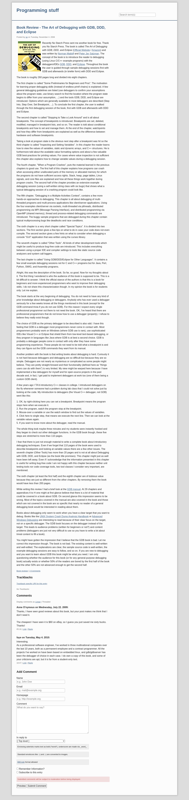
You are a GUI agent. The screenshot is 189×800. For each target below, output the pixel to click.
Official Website (82, 50)
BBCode (21, 762)
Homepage (22, 695)
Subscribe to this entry (30, 772)
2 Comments (35, 571)
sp (27, 37)
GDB (62, 64)
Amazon (96, 50)
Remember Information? (32, 769)
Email (19, 686)
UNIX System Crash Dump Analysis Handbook (64, 516)
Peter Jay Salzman (89, 53)
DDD (68, 64)
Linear (38, 602)
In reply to (22, 737)
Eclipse (81, 64)
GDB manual (74, 489)
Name (20, 678)
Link (24, 629)
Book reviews (22, 571)
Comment (22, 703)
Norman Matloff (66, 53)
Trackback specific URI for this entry (32, 584)
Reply (30, 629)
